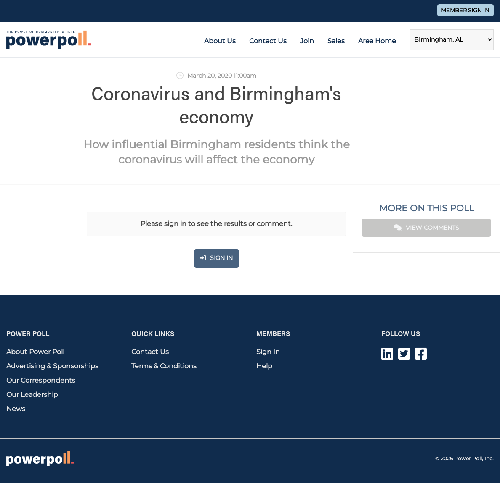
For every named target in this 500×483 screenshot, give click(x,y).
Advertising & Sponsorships (52, 366)
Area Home (377, 41)
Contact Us (268, 41)
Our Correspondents (40, 380)
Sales (336, 41)
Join (307, 41)
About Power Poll (35, 352)
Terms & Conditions (164, 366)
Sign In (268, 352)
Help (264, 366)
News (15, 409)
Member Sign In (465, 10)
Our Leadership (32, 395)
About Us (220, 41)
